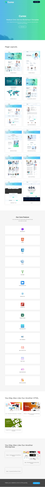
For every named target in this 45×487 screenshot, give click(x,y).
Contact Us (13, 203)
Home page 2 (31, 73)
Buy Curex (36, 483)
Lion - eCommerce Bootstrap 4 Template (13, 413)
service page (13, 151)
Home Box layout (31, 99)
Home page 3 (13, 99)
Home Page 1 (13, 73)
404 (32, 203)
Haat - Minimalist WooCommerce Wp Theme (32, 463)
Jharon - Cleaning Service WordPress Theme (13, 456)
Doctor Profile (32, 125)
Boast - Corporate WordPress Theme (13, 471)
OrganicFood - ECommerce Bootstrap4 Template (13, 430)
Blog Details (31, 177)
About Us (13, 125)
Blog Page (13, 177)
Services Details (31, 151)
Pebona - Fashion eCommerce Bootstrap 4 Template (32, 414)
